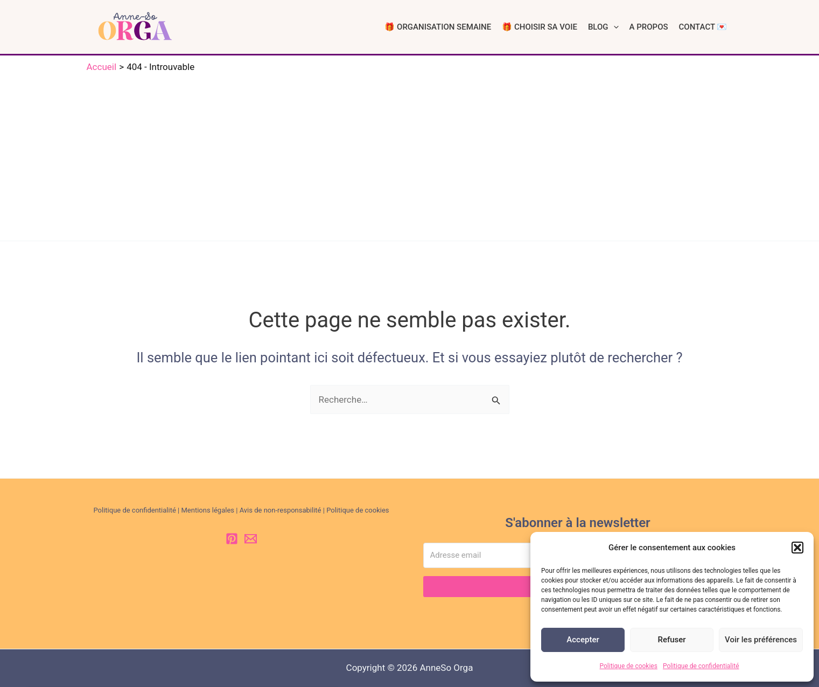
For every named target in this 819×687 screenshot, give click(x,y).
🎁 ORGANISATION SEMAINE (437, 27)
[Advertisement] (410, 154)
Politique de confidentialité (701, 666)
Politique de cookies (628, 666)
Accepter (582, 639)
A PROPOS (648, 27)
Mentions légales (207, 510)
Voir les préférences (761, 639)
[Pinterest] (232, 538)
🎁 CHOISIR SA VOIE (539, 27)
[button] (797, 547)
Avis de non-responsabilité (280, 510)
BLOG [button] (603, 26)
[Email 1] (250, 538)
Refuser (671, 639)
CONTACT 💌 (703, 27)
